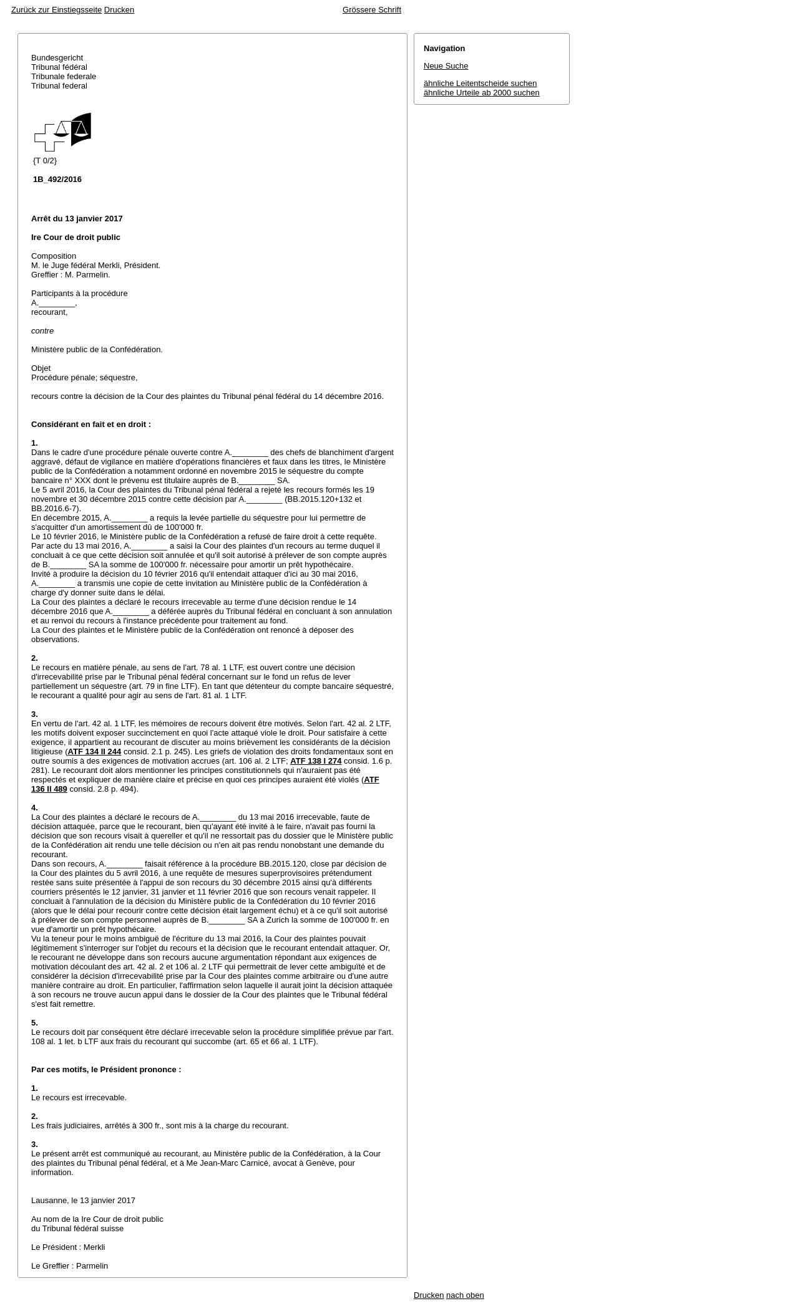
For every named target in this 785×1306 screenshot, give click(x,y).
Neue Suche (446, 65)
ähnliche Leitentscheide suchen (480, 83)
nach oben (465, 1295)
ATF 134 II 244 (95, 751)
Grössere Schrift (372, 9)
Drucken (119, 9)
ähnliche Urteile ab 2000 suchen (482, 92)
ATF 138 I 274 (315, 761)
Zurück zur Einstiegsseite (56, 9)
